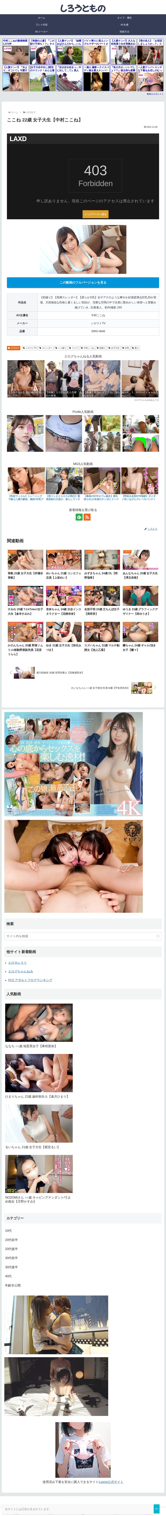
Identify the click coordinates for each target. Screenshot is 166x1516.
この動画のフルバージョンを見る (83, 282)
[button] (158, 936)
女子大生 (114, 348)
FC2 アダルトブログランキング (30, 980)
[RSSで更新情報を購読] (87, 517)
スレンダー (45, 348)
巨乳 (125, 348)
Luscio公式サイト (111, 1482)
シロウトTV (30, 348)
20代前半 (13, 348)
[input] (82, 936)
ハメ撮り (60, 348)
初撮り (101, 348)
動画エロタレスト (155, 94)
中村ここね (87, 348)
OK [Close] (156, 1509)
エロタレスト (17, 963)
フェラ (73, 348)
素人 (135, 348)
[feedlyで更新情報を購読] (79, 517)
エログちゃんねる (20, 971)
